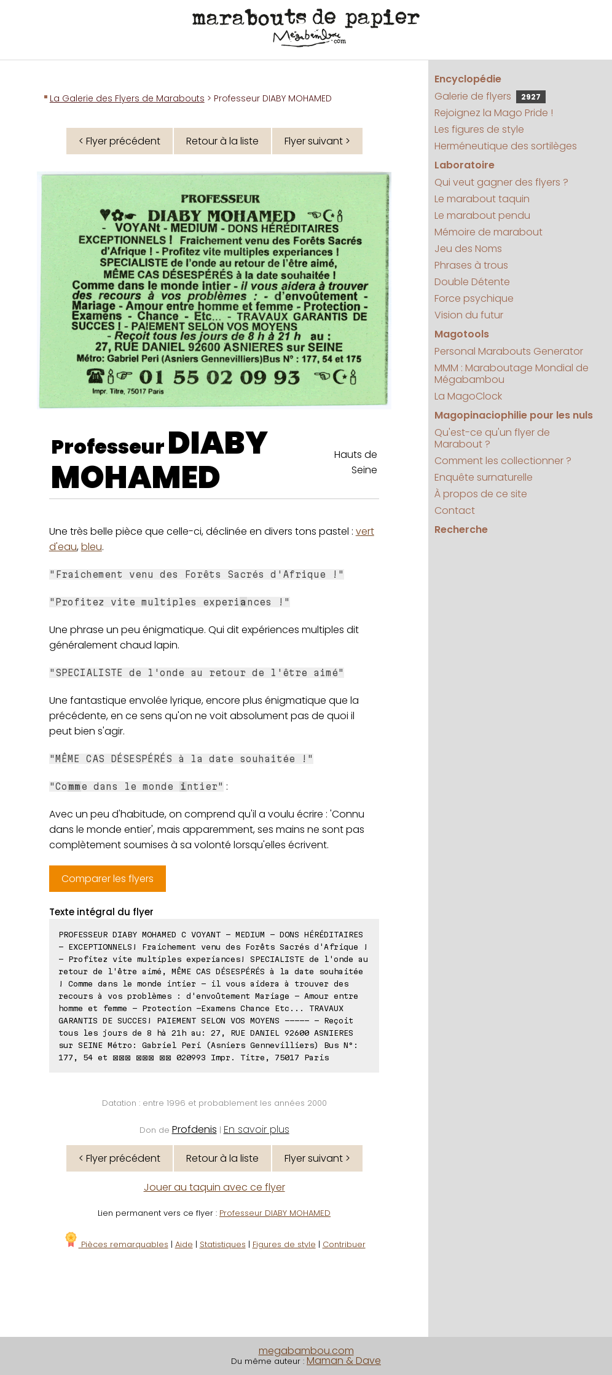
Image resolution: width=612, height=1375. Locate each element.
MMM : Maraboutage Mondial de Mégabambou (511, 374)
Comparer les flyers (107, 879)
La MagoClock (468, 396)
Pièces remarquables (115, 1244)
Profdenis (194, 1129)
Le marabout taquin (482, 199)
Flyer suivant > (317, 141)
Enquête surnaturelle (483, 477)
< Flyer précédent (119, 141)
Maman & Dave (344, 1360)
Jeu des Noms (468, 249)
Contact (454, 510)
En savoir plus (256, 1129)
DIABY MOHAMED (159, 460)
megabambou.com (306, 1351)
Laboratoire (464, 165)
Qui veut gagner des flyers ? (501, 182)
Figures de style (284, 1244)
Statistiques (223, 1244)
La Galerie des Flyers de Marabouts (127, 98)
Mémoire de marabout (488, 232)
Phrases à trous (471, 265)
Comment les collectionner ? (502, 461)
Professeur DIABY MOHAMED (275, 1213)
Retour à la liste (222, 141)
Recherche (461, 529)
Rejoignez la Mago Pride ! (493, 113)
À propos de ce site (480, 494)
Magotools (461, 334)
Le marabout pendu (482, 215)
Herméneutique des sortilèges (505, 146)
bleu (91, 547)
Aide (184, 1244)
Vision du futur (468, 315)
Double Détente (472, 282)
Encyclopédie (467, 79)
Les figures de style (479, 129)
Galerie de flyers (490, 96)
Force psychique (474, 298)
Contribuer (344, 1244)
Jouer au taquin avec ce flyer (214, 1187)
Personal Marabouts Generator (508, 351)
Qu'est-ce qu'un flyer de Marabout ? (492, 438)
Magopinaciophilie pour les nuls (513, 415)
